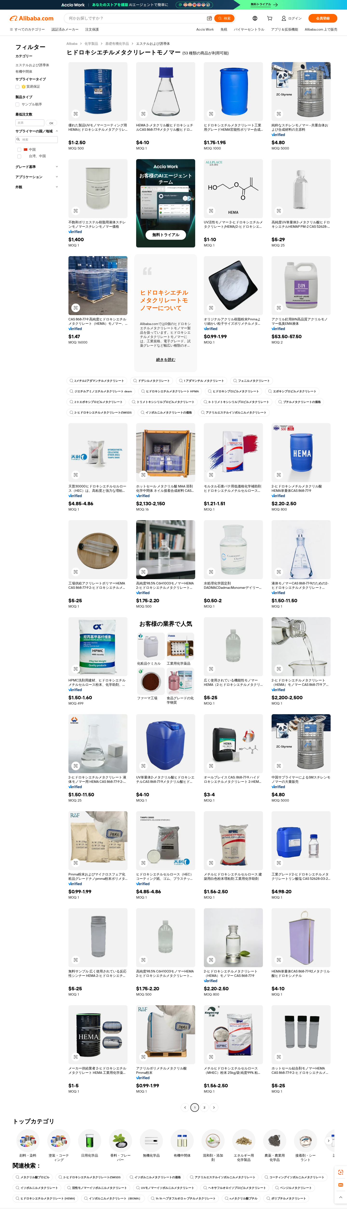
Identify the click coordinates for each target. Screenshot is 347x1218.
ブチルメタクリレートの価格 (299, 402)
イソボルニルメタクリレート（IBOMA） (113, 1198)
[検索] (224, 18)
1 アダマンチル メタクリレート (201, 381)
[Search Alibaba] (136, 18)
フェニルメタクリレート (251, 381)
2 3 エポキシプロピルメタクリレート (96, 402)
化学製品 (91, 43)
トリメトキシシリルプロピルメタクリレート (163, 402)
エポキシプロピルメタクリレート (292, 391)
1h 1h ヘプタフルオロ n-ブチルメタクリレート (183, 1198)
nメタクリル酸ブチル (241, 1198)
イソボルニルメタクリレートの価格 (166, 413)
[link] (340, 1172)
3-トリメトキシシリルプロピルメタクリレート (236, 402)
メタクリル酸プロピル (32, 1177)
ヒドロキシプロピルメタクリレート (233, 391)
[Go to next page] (214, 1107)
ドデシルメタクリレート (151, 381)
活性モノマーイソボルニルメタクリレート (97, 1188)
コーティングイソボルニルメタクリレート (294, 1177)
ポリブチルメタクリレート (286, 1198)
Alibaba (72, 43)
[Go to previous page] (185, 1107)
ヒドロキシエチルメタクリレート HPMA (170, 391)
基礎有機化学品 (117, 43)
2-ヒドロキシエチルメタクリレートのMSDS (101, 413)
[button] (209, 18)
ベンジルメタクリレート (293, 1188)
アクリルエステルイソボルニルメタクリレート (234, 413)
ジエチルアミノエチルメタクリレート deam (101, 391)
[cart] (270, 19)
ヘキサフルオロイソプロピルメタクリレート (234, 1188)
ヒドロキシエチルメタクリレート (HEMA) (45, 1198)
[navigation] (37, 576)
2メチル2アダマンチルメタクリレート (97, 381)
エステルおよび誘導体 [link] (153, 43)
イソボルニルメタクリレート (37, 1188)
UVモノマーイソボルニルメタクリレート (165, 1188)
